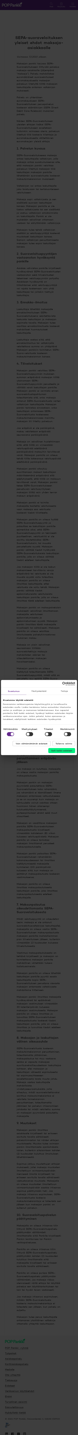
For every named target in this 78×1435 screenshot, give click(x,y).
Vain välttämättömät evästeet (32, 743)
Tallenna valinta (64, 743)
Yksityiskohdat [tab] (39, 691)
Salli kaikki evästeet (61, 750)
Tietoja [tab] (64, 691)
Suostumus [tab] (13, 691)
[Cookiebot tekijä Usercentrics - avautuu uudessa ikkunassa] (64, 684)
